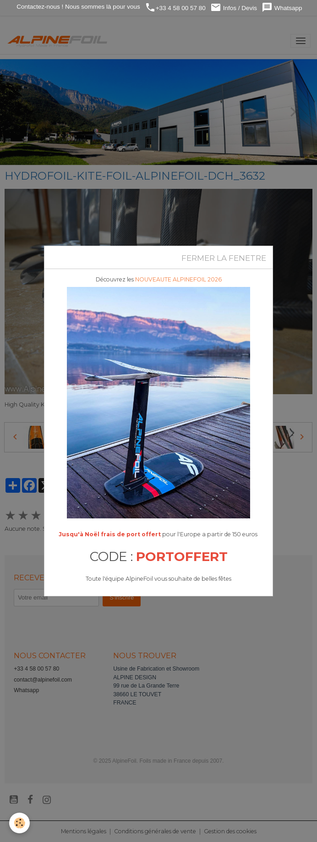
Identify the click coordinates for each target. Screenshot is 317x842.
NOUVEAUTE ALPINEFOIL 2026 (178, 279)
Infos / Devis (233, 7)
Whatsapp (282, 7)
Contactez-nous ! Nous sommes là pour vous (77, 6)
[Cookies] (19, 823)
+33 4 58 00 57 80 (175, 7)
